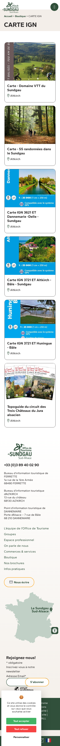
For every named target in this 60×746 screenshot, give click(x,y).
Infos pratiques (14, 575)
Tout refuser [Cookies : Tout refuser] (21, 729)
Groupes (10, 540)
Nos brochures (14, 569)
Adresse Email (16, 682)
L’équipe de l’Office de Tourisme (26, 534)
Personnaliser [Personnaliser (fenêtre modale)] (21, 737)
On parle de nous (16, 552)
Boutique (20, 22)
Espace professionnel (19, 546)
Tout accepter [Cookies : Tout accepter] (21, 721)
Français (48, 740)
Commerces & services (20, 557)
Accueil (8, 22)
